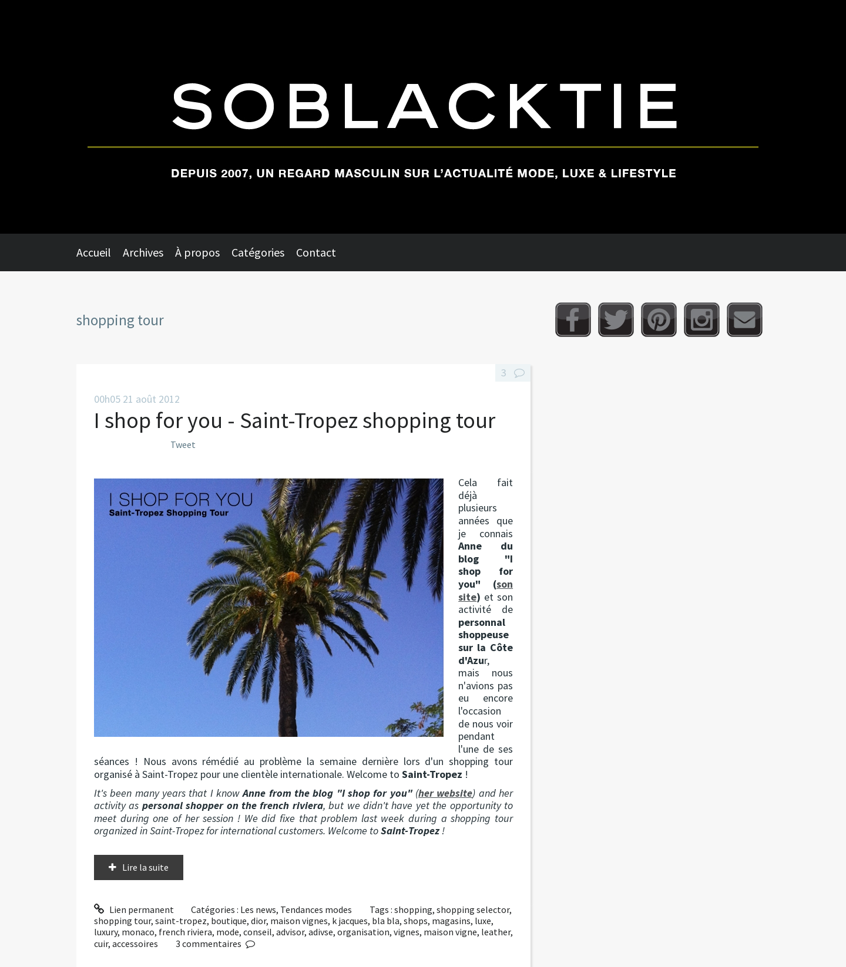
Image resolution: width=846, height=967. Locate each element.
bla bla (386, 920)
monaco (138, 932)
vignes (406, 932)
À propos (197, 252)
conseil (257, 932)
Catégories (257, 252)
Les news (258, 909)
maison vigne (450, 932)
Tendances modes (316, 909)
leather (496, 932)
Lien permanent (134, 909)
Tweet (183, 444)
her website (445, 793)
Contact (316, 252)
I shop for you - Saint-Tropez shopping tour (294, 420)
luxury (106, 932)
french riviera (185, 932)
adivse (320, 932)
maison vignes (299, 920)
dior (258, 920)
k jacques (350, 920)
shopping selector (473, 909)
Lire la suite (145, 867)
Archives (143, 252)
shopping (413, 909)
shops (416, 920)
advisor (290, 932)
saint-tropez (181, 920)
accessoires (135, 943)
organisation (363, 932)
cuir (101, 943)
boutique (229, 920)
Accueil (93, 252)
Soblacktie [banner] (423, 117)
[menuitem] (99, 252)
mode (227, 932)
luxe (483, 920)
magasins (451, 920)
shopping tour (122, 920)
